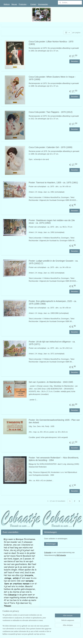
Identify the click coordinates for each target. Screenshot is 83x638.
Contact (33, 4)
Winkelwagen (51, 544)
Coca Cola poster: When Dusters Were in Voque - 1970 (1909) (52, 78)
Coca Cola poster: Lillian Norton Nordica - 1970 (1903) (51, 42)
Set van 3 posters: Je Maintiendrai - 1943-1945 (51, 382)
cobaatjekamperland (9, 627)
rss (51, 634)
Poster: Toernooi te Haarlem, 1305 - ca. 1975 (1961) (53, 182)
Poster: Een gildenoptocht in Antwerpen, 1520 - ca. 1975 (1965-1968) (53, 302)
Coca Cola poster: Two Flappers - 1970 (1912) (50, 112)
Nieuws (14, 4)
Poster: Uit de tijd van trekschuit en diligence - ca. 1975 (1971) (52, 342)
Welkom (7, 4)
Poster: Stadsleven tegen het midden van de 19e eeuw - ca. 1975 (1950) (52, 221)
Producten (24, 4)
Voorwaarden (43, 4)
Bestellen (74, 61)
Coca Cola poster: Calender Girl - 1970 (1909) (50, 147)
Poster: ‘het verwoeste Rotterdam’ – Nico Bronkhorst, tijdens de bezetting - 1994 (54, 458)
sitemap (47, 634)
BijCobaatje (61, 555)
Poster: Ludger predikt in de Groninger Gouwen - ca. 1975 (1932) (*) (53, 262)
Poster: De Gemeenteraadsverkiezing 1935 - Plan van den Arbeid (54, 421)
